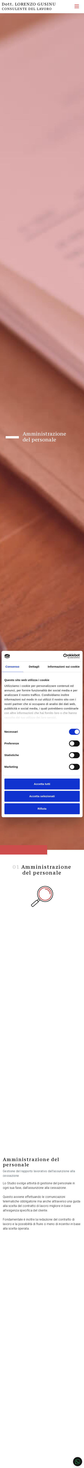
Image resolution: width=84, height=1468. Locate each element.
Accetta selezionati (42, 796)
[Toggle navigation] (76, 6)
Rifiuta (42, 808)
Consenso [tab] (12, 666)
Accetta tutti (42, 783)
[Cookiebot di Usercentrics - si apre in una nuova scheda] (63, 656)
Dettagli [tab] (34, 666)
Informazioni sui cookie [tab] (64, 666)
